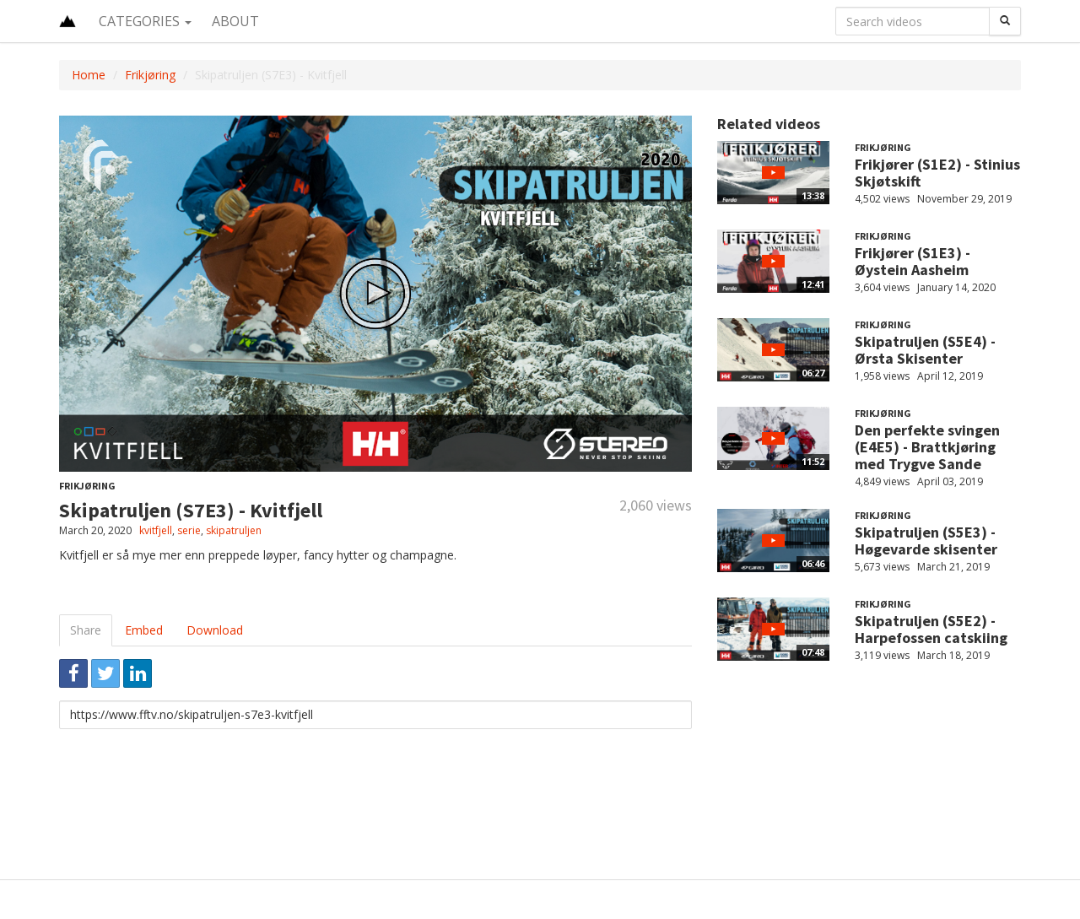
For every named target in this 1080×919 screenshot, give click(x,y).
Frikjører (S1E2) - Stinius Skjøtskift (937, 172)
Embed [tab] (144, 630)
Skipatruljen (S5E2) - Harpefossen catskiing (931, 629)
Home (88, 75)
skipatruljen (234, 530)
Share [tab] (85, 630)
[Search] (1005, 21)
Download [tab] (214, 630)
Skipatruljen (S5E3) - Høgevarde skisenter (926, 540)
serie (189, 530)
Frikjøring (150, 75)
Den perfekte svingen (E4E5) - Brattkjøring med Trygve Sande (927, 446)
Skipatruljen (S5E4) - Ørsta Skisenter (925, 350)
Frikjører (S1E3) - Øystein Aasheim (912, 261)
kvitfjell (155, 530)
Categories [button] (145, 21)
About (235, 21)
